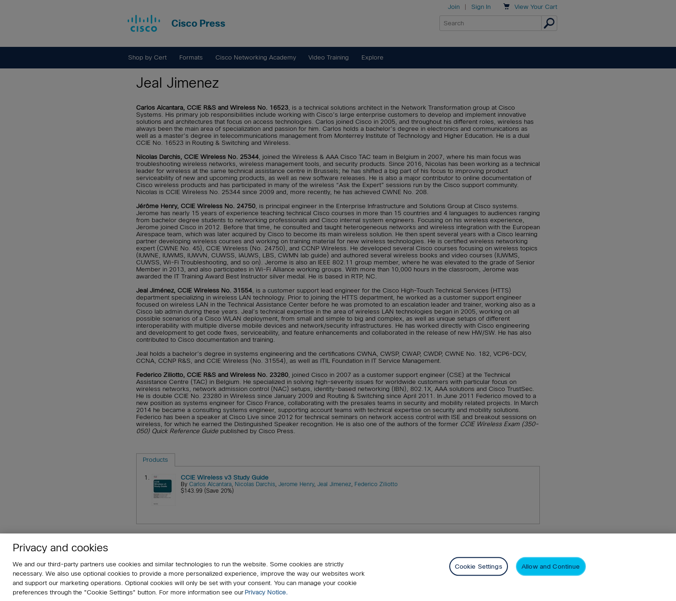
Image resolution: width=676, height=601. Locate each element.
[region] (338, 567)
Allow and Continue (551, 566)
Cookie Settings (478, 566)
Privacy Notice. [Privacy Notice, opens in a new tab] (266, 592)
